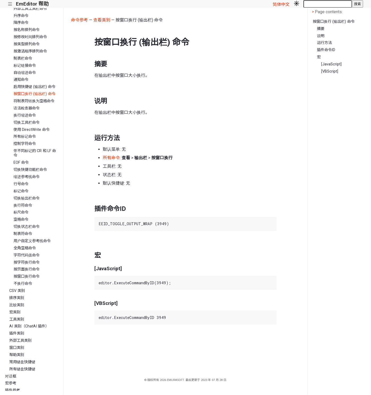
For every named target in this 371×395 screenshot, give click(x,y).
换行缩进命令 (25, 115)
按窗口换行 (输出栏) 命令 (34, 94)
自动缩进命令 (25, 72)
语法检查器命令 (26, 108)
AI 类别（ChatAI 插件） (29, 326)
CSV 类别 (17, 291)
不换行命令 (23, 283)
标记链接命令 (25, 65)
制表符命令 (23, 234)
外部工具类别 (20, 340)
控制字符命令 (25, 143)
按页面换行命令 (26, 269)
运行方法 (324, 43)
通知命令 (21, 79)
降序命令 (21, 22)
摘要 (320, 28)
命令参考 (79, 20)
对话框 (10, 376)
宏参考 (10, 383)
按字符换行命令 (26, 262)
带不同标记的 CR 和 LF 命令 (35, 153)
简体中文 (281, 4)
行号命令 (21, 184)
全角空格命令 (25, 248)
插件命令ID (326, 50)
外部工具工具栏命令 (30, 8)
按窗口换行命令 (26, 276)
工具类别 (16, 319)
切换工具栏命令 (26, 122)
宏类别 (14, 312)
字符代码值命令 (26, 255)
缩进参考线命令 (26, 177)
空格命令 (21, 219)
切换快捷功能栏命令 (30, 169)
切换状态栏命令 (26, 226)
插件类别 (16, 333)
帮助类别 (16, 355)
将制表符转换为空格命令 (34, 101)
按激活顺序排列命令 (30, 51)
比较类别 (16, 305)
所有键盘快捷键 (22, 369)
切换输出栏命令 (26, 198)
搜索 (357, 4)
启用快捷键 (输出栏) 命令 (34, 87)
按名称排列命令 (26, 30)
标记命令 (21, 191)
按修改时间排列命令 (30, 37)
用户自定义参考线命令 (32, 241)
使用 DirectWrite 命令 (32, 129)
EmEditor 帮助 (32, 4)
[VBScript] (329, 71)
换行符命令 (23, 205)
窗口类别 (16, 347)
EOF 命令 (21, 162)
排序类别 (16, 298)
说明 (320, 36)
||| (10, 4)
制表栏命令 (23, 58)
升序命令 (21, 16)
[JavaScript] (331, 64)
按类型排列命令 (26, 44)
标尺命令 (21, 212)
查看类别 (101, 20)
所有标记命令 (25, 136)
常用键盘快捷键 (22, 362)
